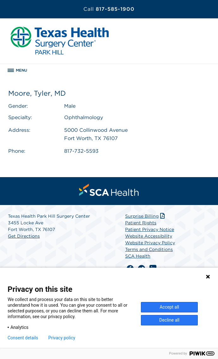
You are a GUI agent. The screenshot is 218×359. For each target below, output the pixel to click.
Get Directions (24, 236)
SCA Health (137, 256)
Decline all (169, 320)
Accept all (169, 307)
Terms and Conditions (149, 249)
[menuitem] (109, 189)
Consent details (23, 337)
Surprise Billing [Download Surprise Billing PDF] (145, 216)
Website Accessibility (148, 236)
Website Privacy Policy (150, 242)
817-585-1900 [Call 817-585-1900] (109, 9)
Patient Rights (140, 222)
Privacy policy (61, 337)
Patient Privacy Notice (149, 229)
